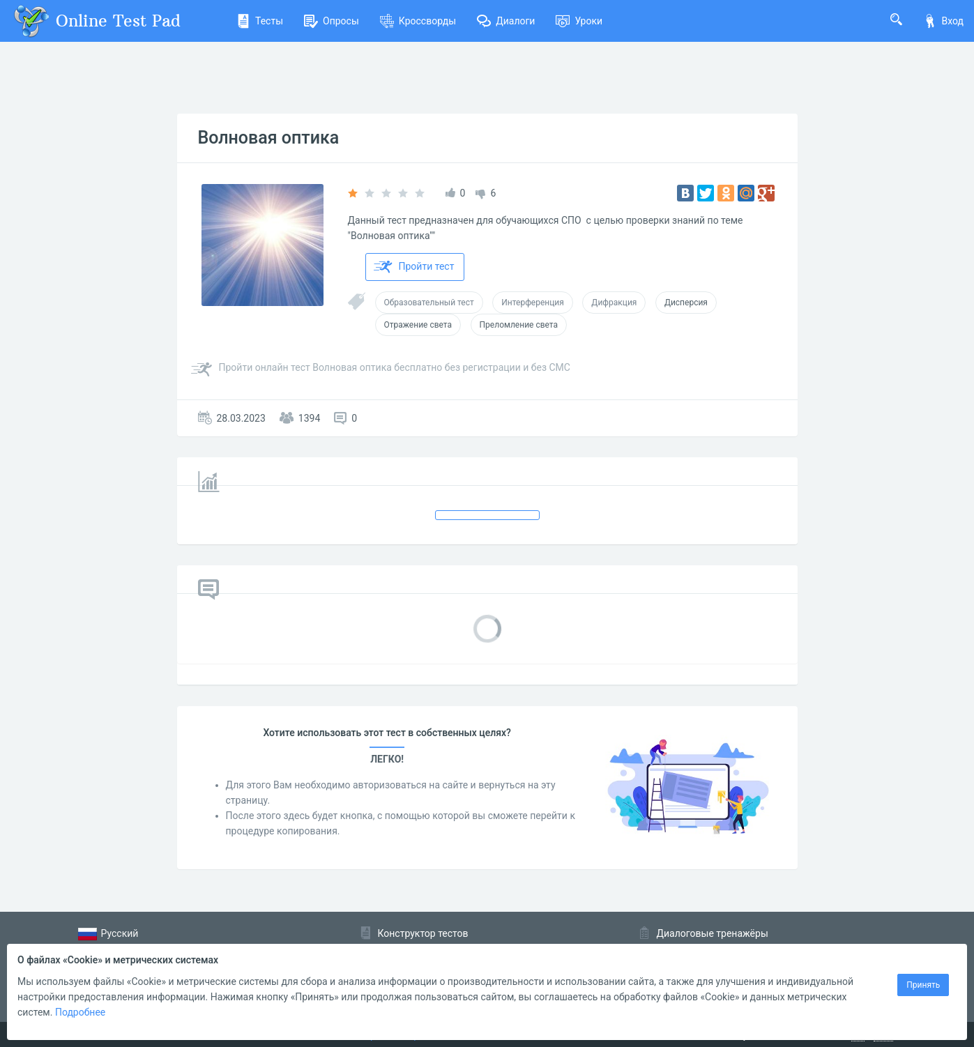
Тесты (259, 21)
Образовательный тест (429, 302)
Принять (923, 985)
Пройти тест (414, 267)
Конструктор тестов (423, 933)
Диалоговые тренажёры (712, 933)
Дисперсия (686, 302)
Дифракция (614, 302)
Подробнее (80, 1012)
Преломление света (519, 325)
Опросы (331, 21)
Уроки (579, 21)
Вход (943, 21)
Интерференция (532, 302)
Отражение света (418, 325)
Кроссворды (418, 21)
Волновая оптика (269, 138)
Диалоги (506, 21)
